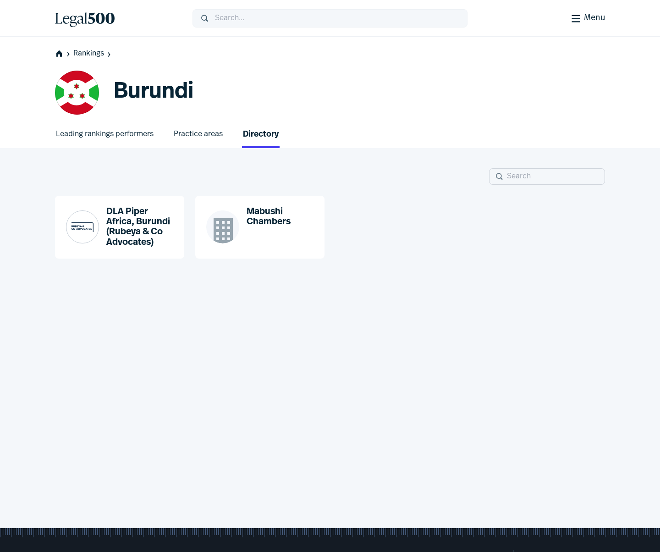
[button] (119, 227)
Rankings (92, 54)
